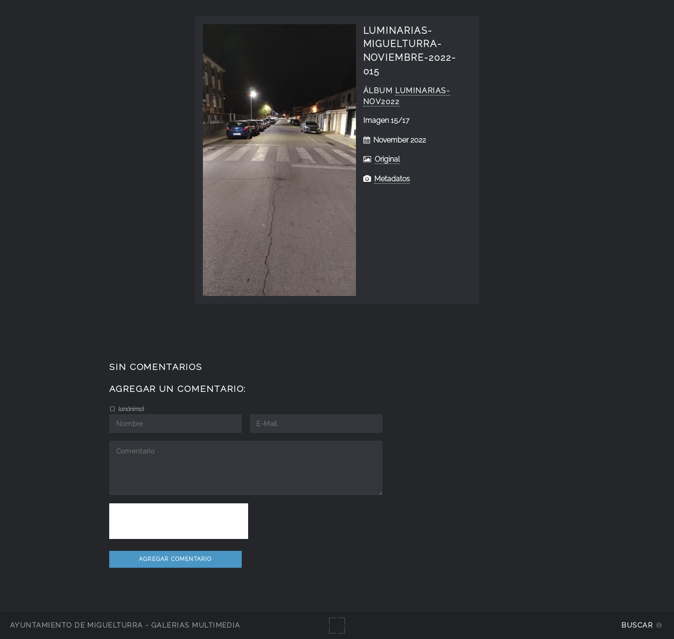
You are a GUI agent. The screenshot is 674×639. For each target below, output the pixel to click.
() (130, 408)
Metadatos (392, 178)
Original (387, 159)
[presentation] (178, 521)
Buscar (637, 625)
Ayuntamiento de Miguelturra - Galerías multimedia (125, 625)
